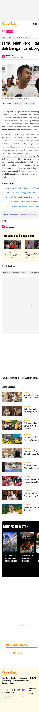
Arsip (12, 683)
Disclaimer (23, 678)
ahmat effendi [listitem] (10, 55)
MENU (35, 24)
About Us (5, 678)
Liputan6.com (4, 690)
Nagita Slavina (29, 103)
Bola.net (14, 690)
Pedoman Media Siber (21, 680)
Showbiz (9, 37)
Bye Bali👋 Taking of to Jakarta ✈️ (13, 135)
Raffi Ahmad (26, 37)
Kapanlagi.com (9, 690)
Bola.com (19, 690)
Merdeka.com (24, 690)
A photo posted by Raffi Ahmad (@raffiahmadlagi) (18, 156)
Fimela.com (4, 692)
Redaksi (13, 678)
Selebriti (17, 37)
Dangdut (27, 392)
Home (3, 37)
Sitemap (4, 683)
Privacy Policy (6, 680)
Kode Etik (33, 678)
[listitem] (16, 31)
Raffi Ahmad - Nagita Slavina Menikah (14, 272)
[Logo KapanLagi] (9, 24)
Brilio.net (9, 692)
